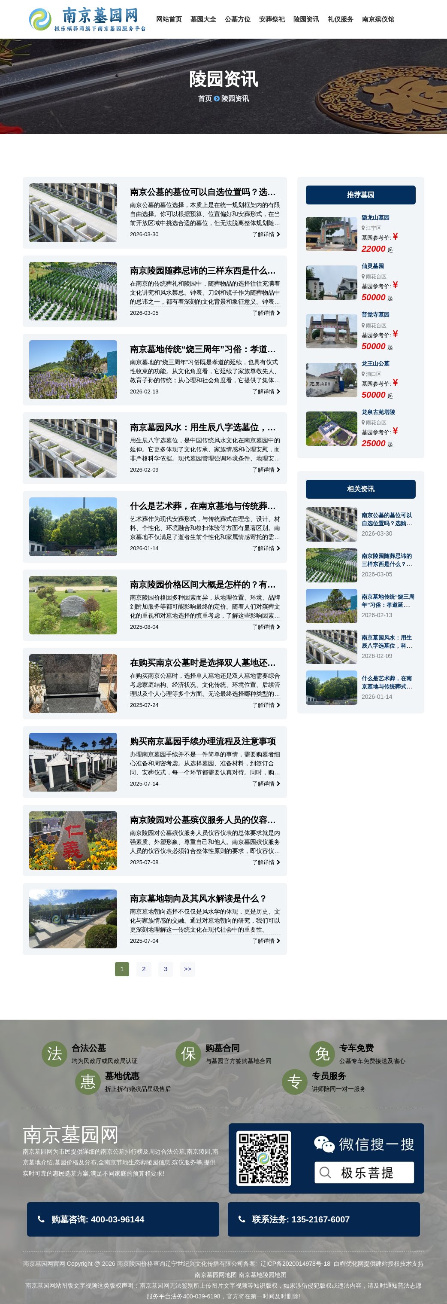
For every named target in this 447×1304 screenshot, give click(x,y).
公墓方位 (238, 19)
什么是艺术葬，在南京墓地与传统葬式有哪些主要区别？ (203, 506)
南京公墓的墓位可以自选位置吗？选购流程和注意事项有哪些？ (203, 192)
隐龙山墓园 (376, 217)
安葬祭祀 (272, 19)
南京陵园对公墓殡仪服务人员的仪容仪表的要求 (203, 820)
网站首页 (169, 19)
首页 (205, 98)
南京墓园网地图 (216, 1274)
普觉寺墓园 (376, 314)
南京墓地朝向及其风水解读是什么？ (198, 898)
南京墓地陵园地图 (263, 1274)
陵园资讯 (306, 19)
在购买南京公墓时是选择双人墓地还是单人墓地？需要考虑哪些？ (203, 663)
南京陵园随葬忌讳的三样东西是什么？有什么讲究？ (203, 271)
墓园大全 (203, 19)
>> (188, 968)
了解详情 (266, 234)
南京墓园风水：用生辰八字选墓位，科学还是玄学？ (203, 428)
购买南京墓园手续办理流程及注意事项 (203, 741)
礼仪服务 (340, 19)
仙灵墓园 (373, 266)
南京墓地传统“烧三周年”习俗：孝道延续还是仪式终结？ (203, 349)
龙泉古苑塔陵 (378, 412)
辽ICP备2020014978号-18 (295, 1263)
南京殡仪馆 (378, 19)
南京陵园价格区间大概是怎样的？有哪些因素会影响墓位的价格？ (203, 585)
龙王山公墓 (376, 363)
